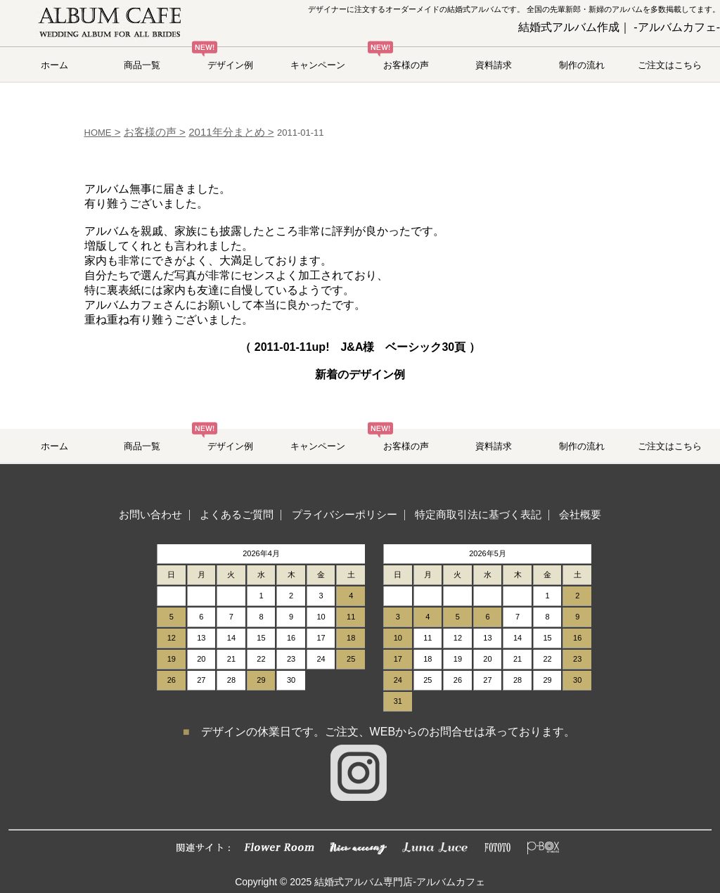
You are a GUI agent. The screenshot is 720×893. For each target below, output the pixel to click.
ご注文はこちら (670, 65)
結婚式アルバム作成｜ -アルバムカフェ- (619, 27)
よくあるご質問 (237, 514)
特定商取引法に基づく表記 (478, 514)
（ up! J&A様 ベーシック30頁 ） (360, 347)
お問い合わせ (150, 514)
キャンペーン (317, 65)
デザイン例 (230, 65)
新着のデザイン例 (360, 374)
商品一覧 (142, 65)
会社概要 (580, 514)
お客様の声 (406, 65)
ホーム (54, 65)
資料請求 (493, 65)
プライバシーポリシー (344, 514)
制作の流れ (582, 65)
